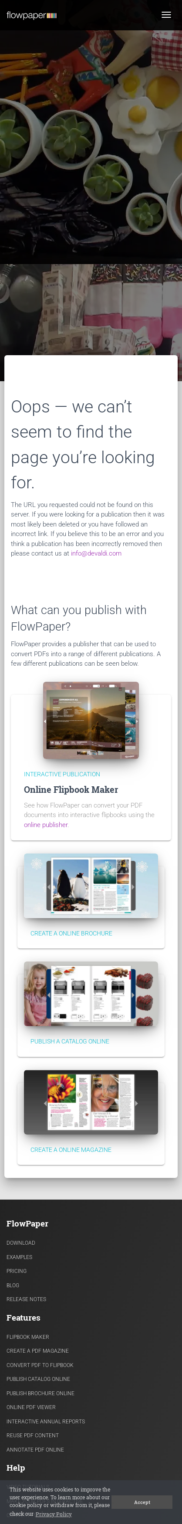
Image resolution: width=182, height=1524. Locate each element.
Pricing (17, 1271)
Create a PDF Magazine (38, 1351)
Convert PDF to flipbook (40, 1365)
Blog (13, 1285)
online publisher (45, 825)
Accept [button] (142, 1502)
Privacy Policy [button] (54, 1514)
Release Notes (26, 1299)
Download (21, 1243)
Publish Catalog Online (38, 1379)
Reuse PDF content (33, 1435)
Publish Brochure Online (40, 1393)
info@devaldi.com (96, 553)
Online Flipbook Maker (71, 789)
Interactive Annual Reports (46, 1422)
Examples (19, 1257)
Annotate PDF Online (35, 1450)
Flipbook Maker (28, 1337)
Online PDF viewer (31, 1407)
